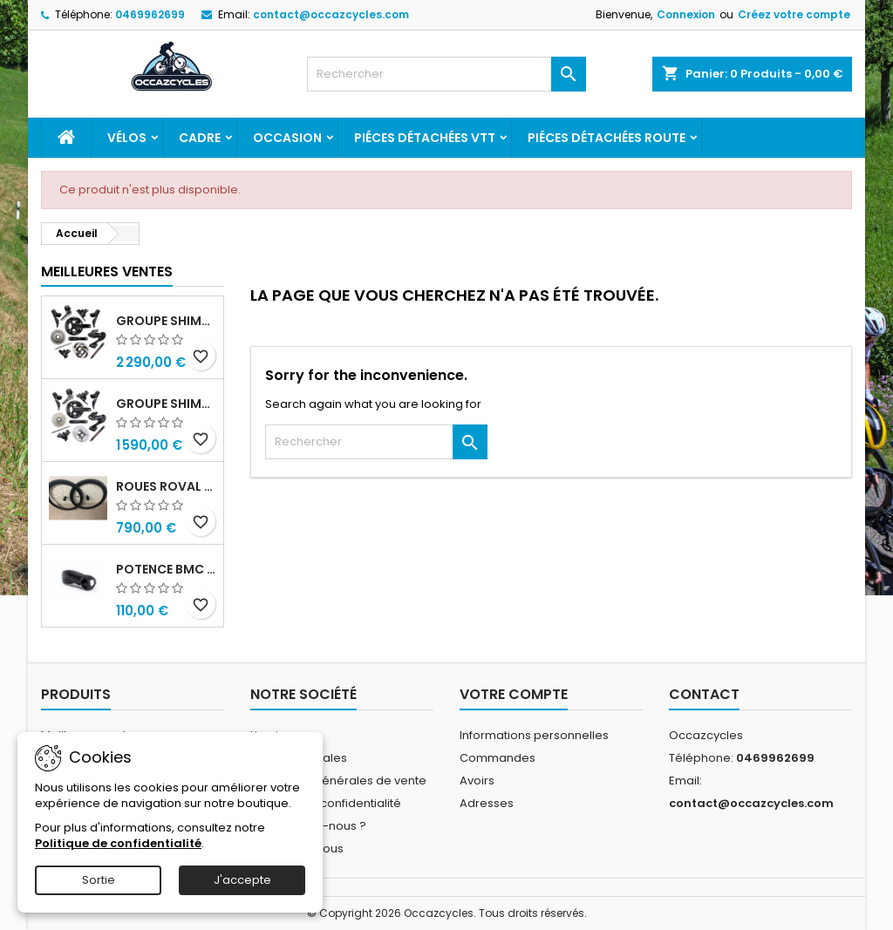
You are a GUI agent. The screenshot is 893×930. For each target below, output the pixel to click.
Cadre (200, 137)
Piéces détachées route (606, 137)
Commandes (497, 758)
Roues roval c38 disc (166, 486)
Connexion (686, 14)
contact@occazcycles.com (331, 14)
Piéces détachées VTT (424, 137)
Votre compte (514, 694)
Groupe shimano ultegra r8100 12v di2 (166, 404)
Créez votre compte (794, 14)
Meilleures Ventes (107, 271)
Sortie (98, 880)
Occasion (287, 137)
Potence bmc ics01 (166, 569)
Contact (704, 694)
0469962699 (150, 14)
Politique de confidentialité (325, 803)
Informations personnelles (534, 735)
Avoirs (477, 780)
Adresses (487, 803)
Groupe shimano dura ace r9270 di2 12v (166, 321)
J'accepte (242, 880)
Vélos (127, 137)
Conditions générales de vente (338, 780)
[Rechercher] (446, 74)
